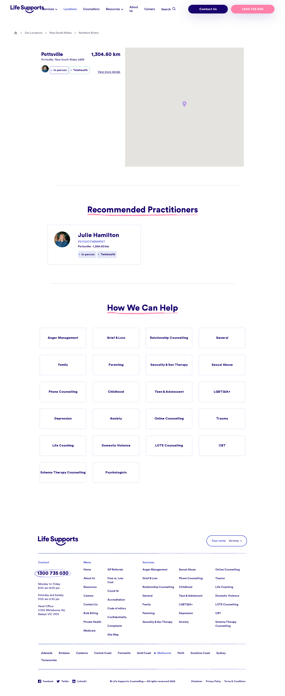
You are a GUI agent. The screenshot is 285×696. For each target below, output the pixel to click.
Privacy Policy (213, 681)
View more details (109, 72)
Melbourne (164, 653)
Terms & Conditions (234, 681)
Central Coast (102, 653)
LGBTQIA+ (222, 392)
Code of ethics (116, 608)
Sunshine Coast (200, 653)
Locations (70, 9)
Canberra (82, 653)
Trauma (222, 418)
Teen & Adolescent (169, 392)
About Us (133, 9)
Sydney (221, 653)
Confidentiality (117, 617)
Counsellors (91, 9)
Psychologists (116, 472)
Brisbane (64, 653)
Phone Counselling (62, 392)
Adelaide (46, 653)
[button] (184, 104)
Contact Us (208, 9)
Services (48, 9)
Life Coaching (63, 445)
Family (63, 365)
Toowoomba (49, 660)
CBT (222, 445)
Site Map (113, 635)
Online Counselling (169, 418)
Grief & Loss (116, 338)
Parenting (116, 365)
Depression (63, 418)
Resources (113, 9)
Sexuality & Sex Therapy (169, 365)
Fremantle (124, 653)
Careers (149, 9)
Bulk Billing (91, 613)
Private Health (92, 622)
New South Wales (60, 33)
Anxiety (116, 418)
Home (87, 569)
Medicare (90, 631)
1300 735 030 (252, 9)
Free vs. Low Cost (115, 580)
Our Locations (33, 33)
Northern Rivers (89, 33)
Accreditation (116, 600)
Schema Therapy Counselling (63, 472)
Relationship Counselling (169, 338)
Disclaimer (196, 681)
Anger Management (63, 338)
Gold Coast (144, 653)
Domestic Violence (116, 445)
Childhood (116, 392)
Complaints (114, 626)
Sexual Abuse (222, 365)
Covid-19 (113, 591)
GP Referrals (115, 569)
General (222, 338)
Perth (181, 653)
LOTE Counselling (169, 445)
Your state (219, 541)
